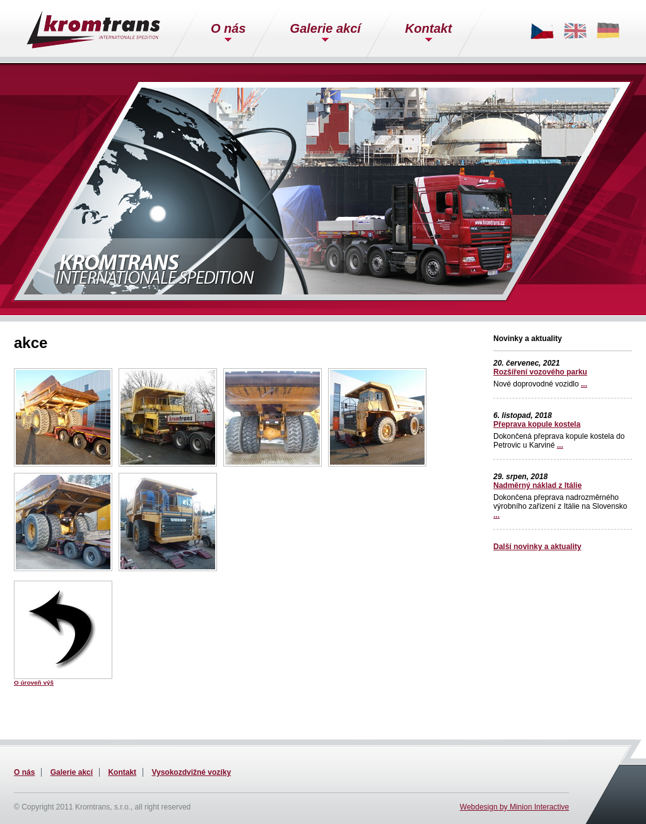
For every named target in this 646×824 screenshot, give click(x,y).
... (584, 384)
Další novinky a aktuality (537, 546)
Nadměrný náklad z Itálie (537, 485)
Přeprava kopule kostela (536, 424)
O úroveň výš (34, 682)
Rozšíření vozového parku (540, 372)
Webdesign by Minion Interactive (514, 807)
